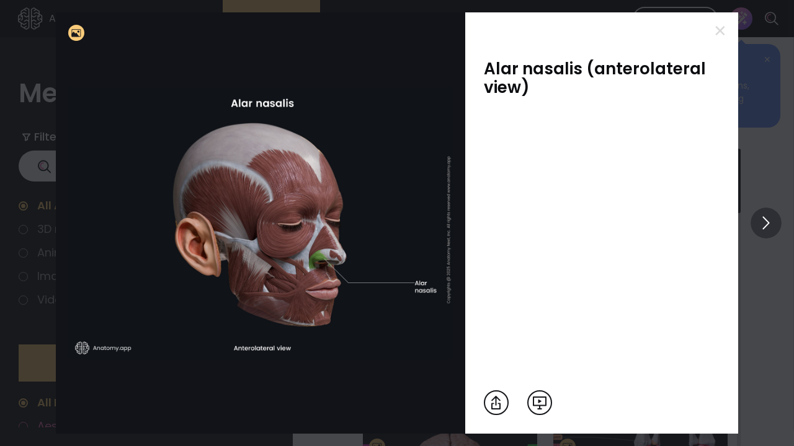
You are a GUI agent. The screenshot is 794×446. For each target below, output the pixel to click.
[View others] (766, 223)
